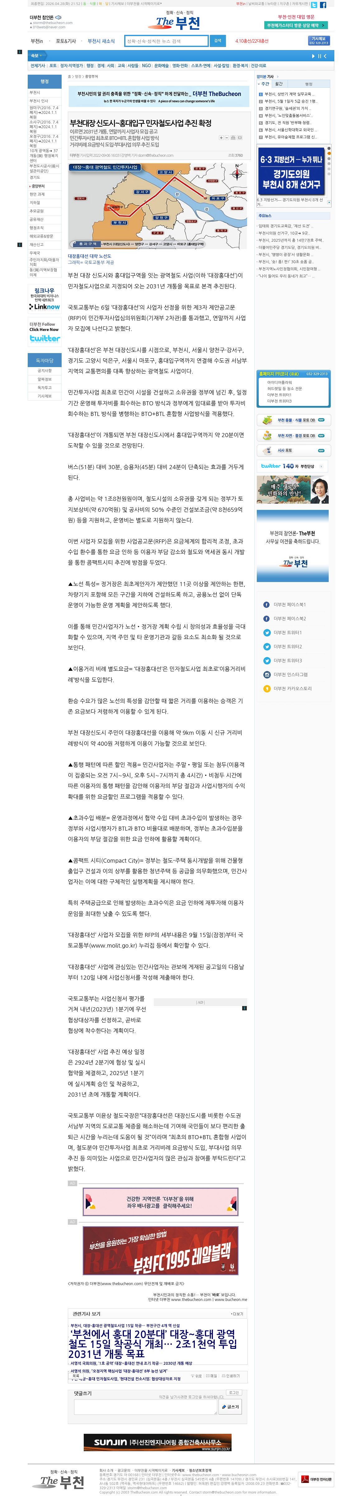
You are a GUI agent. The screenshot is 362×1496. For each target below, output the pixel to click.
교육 (121, 66)
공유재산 (37, 219)
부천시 (35, 93)
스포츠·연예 (200, 66)
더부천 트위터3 (279, 401)
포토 (53, 66)
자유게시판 (300, 4)
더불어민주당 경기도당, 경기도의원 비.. (290, 247)
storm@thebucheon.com (155, 155)
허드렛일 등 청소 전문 (284, 389)
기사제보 (117, 4)
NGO (146, 66)
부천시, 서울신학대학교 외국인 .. (288, 130)
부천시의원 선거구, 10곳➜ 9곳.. (284, 233)
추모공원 (37, 211)
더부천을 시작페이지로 (144, 4)
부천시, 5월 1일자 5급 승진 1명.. (288, 101)
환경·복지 (240, 66)
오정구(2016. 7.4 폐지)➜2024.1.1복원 (44, 141)
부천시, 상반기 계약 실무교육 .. (287, 94)
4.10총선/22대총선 (251, 41)
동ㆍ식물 (89, 4)
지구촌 (284, 4)
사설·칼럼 (221, 66)
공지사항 (45, 371)
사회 (110, 66)
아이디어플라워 (279, 382)
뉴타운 (272, 4)
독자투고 (45, 388)
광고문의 (123, 1470)
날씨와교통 (256, 4)
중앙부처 (38, 186)
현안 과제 (37, 194)
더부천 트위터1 (279, 395)
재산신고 (37, 245)
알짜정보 (45, 379)
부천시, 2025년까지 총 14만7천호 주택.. (291, 240)
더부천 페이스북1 (290, 605)
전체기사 (38, 66)
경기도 (35, 177)
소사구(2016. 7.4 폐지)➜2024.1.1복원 (44, 126)
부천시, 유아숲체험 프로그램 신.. (288, 137)
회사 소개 (106, 1470)
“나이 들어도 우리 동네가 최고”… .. (286, 276)
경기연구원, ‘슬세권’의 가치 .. (285, 108)
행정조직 (37, 228)
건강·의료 (258, 66)
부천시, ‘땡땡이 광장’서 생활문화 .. (286, 255)
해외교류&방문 (41, 236)
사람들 (133, 66)
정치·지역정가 (71, 66)
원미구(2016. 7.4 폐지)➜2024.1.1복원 (44, 112)
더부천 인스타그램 (291, 675)
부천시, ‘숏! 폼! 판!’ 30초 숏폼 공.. (286, 262)
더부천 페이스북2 (290, 619)
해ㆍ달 (103, 4)
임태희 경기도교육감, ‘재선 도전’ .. (286, 226)
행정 (89, 66)
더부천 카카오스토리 (293, 689)
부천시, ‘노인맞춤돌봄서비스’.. (286, 116)
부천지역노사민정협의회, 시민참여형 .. (289, 269)
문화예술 (161, 66)
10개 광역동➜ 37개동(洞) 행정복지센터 (44, 156)
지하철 (35, 203)
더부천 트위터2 (288, 647)
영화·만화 (179, 66)
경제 (100, 66)
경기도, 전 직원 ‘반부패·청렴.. (285, 123)
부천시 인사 (39, 101)
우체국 (35, 253)
